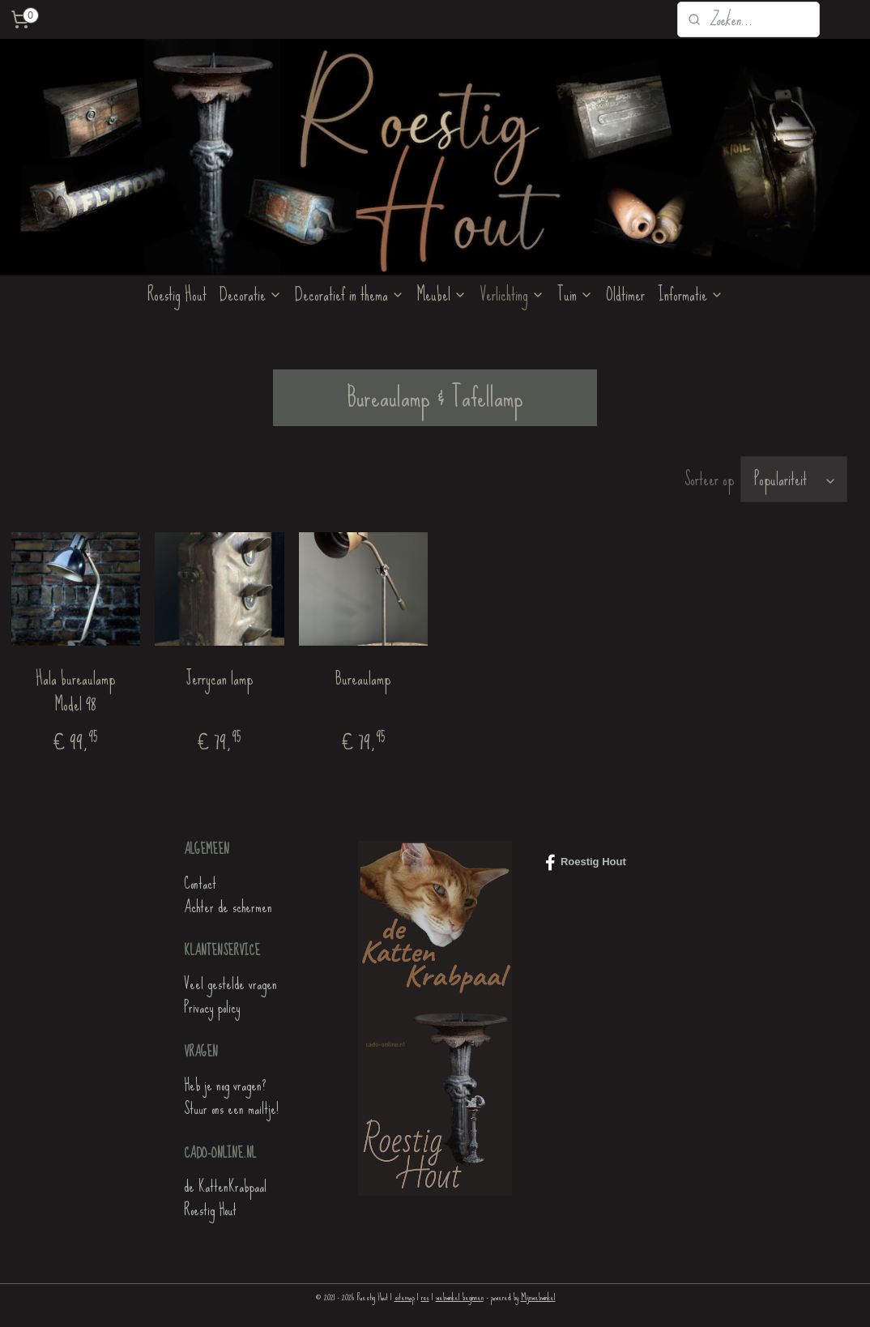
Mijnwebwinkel (538, 1297)
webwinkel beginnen (460, 1297)
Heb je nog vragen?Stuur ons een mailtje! (231, 1097)
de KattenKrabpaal (225, 1186)
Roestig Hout (177, 294)
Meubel (442, 294)
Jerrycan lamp (219, 679)
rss (425, 1297)
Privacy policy (212, 1007)
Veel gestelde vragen (230, 984)
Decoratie (251, 294)
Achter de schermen (228, 907)
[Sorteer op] (794, 479)
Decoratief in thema (349, 294)
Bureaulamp (362, 679)
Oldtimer (625, 294)
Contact (200, 883)
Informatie (690, 294)
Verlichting (512, 294)
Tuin (575, 294)
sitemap (404, 1297)
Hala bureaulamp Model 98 (75, 692)
